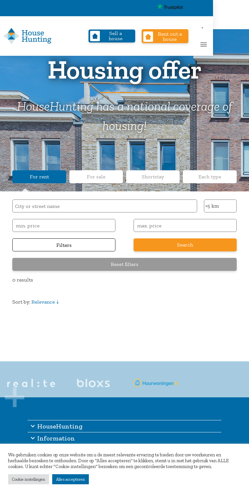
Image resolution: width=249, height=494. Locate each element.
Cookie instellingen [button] (28, 479)
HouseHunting (55, 426)
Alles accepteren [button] (70, 479)
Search (185, 245)
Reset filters (124, 264)
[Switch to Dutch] (241, 8)
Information (51, 438)
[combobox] (104, 205)
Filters (64, 245)
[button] (236, 44)
